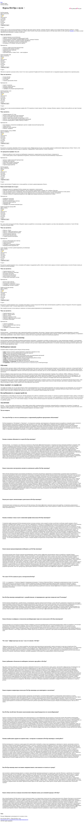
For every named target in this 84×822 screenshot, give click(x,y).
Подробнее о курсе (5, 25)
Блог (2, 2)
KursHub (72, 30)
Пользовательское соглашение (7, 819)
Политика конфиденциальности (21, 819)
